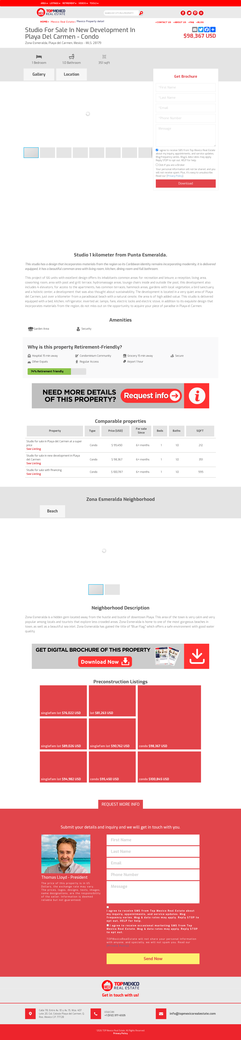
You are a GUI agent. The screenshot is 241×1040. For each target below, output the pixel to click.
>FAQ (191, 22)
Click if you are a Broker (170, 165)
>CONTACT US (163, 22)
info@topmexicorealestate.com (193, 1014)
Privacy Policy (174, 176)
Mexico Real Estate (62, 21)
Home (43, 21)
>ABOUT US (179, 22)
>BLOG (200, 22)
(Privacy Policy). (118, 945)
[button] (149, 84)
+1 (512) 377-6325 (115, 1015)
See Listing (33, 449)
